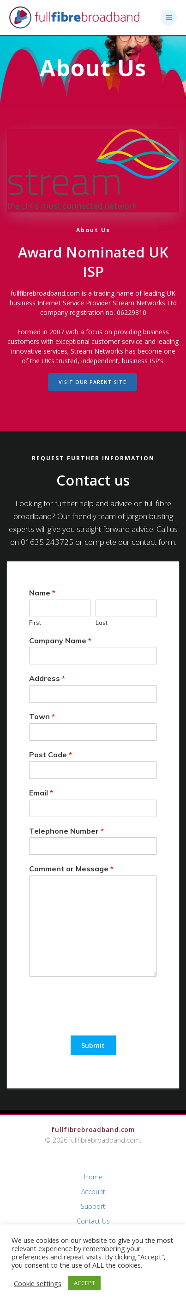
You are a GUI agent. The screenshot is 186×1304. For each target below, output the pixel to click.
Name (42, 592)
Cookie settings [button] (37, 1283)
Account (93, 1191)
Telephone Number (66, 830)
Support (93, 1206)
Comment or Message (71, 868)
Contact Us (93, 1221)
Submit (93, 1045)
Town (42, 716)
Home (93, 1176)
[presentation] (99, 1020)
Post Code (50, 754)
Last (102, 622)
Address (47, 678)
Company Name (60, 640)
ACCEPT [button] (84, 1283)
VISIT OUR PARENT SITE (92, 382)
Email (41, 792)
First (35, 622)
